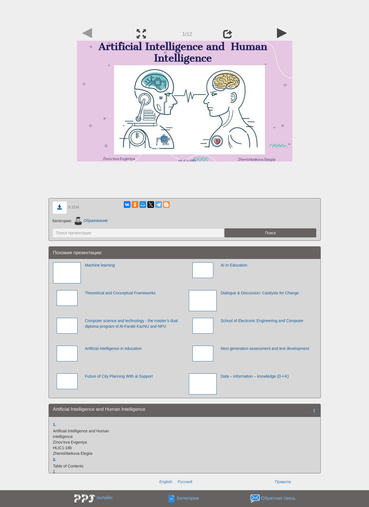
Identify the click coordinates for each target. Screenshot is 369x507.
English (165, 482)
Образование (91, 220)
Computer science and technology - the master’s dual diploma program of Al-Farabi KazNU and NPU (131, 323)
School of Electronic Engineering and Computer (262, 320)
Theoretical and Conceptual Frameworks (120, 293)
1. (54, 424)
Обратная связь (278, 498)
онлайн (104, 497)
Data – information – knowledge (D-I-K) (255, 376)
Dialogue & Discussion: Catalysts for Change (260, 293)
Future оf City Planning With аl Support (119, 376)
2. (54, 459)
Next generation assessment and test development (265, 348)
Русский (185, 482)
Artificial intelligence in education (113, 348)
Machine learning (100, 265)
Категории (188, 498)
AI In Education (234, 265)
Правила (283, 482)
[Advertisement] (184, 12)
